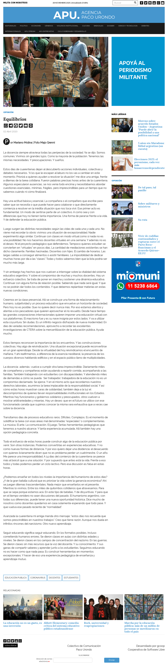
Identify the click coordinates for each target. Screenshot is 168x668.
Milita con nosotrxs (15, 2)
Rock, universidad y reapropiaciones (96, 624)
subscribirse (10, 645)
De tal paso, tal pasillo (147, 189)
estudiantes (71, 577)
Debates (145, 26)
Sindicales (98, 26)
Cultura (86, 26)
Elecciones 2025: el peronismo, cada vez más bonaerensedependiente (149, 164)
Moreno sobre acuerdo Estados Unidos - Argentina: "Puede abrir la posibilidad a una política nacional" (150, 128)
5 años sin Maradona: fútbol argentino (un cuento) (151, 146)
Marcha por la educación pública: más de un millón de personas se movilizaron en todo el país (142, 627)
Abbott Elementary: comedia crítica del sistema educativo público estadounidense (61, 625)
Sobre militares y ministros (148, 205)
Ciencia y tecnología (128, 26)
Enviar (112, 660)
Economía (36, 26)
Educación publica (16, 577)
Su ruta (142, 219)
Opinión (8, 112)
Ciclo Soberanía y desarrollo (72, 31)
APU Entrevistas (46, 31)
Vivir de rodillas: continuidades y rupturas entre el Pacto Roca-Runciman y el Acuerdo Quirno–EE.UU (149, 244)
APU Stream (30, 31)
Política (24, 26)
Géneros (49, 26)
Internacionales (13, 31)
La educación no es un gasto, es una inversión (22, 624)
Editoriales (10, 26)
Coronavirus (37, 577)
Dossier (110, 26)
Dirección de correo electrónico (44, 660)
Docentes (54, 577)
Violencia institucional (67, 26)
